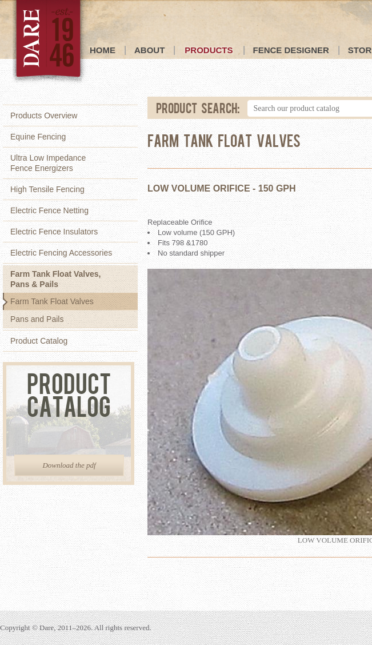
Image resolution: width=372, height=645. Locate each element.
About (149, 50)
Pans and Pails (36, 319)
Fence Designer (291, 50)
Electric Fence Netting (49, 210)
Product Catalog (38, 340)
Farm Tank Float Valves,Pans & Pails (55, 279)
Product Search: (198, 107)
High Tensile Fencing (47, 189)
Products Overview (43, 115)
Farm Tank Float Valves (52, 301)
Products (209, 50)
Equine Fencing (38, 136)
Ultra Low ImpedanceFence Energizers (48, 163)
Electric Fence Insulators (54, 231)
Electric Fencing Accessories (61, 252)
